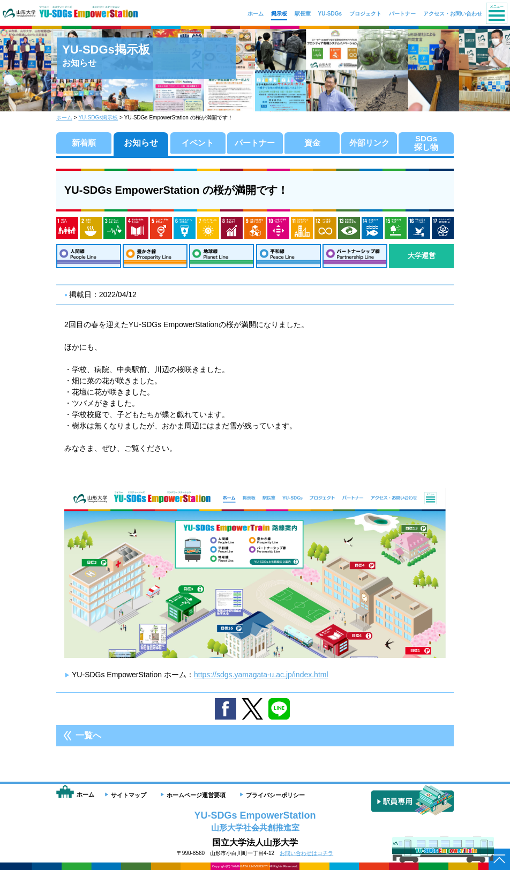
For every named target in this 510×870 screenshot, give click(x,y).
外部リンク (369, 142)
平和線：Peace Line (288, 256)
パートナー (255, 142)
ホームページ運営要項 (196, 795)
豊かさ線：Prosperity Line (155, 256)
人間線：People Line (88, 256)
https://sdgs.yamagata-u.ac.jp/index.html (261, 675)
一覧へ (88, 735)
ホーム (64, 117)
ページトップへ (499, 859)
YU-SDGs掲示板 (98, 117)
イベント (198, 142)
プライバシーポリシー (275, 795)
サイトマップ (128, 795)
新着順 (83, 142)
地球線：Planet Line (222, 256)
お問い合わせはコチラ (306, 853)
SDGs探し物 (426, 143)
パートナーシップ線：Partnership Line (354, 256)
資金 (312, 142)
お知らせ (141, 142)
